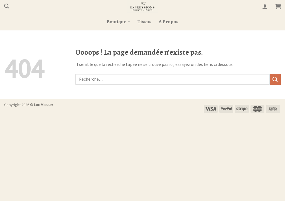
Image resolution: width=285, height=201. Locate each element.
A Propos (168, 21)
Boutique (118, 21)
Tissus (144, 21)
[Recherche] (6, 6)
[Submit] (275, 79)
